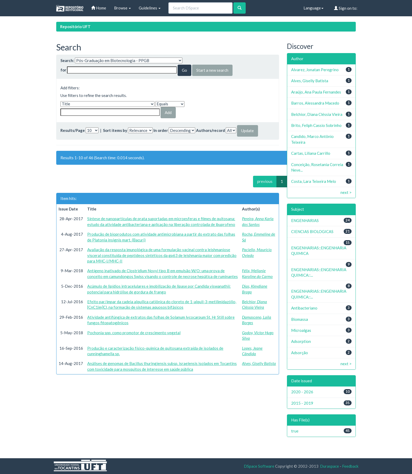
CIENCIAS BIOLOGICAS (312, 231)
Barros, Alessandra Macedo (315, 103)
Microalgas (301, 330)
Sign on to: (345, 8)
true (294, 431)
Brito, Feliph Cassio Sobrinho (316, 125)
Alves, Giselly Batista (259, 363)
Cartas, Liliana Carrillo (310, 153)
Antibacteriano (304, 308)
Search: (67, 60)
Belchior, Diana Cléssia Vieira (316, 114)
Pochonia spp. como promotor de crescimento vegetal (134, 332)
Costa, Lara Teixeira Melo (313, 181)
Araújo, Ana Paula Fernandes (316, 92)
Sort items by (115, 130)
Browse (122, 8)
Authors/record (210, 130)
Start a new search (212, 70)
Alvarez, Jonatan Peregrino (315, 69)
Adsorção (299, 352)
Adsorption (301, 341)
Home (98, 8)
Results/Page (72, 130)
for (63, 70)
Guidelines (150, 8)
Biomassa (299, 319)
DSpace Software (259, 466)
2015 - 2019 (302, 403)
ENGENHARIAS (305, 220)
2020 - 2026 (302, 391)
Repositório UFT (75, 26)
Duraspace (329, 466)
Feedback (350, 466)
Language (313, 8)
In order (160, 130)
